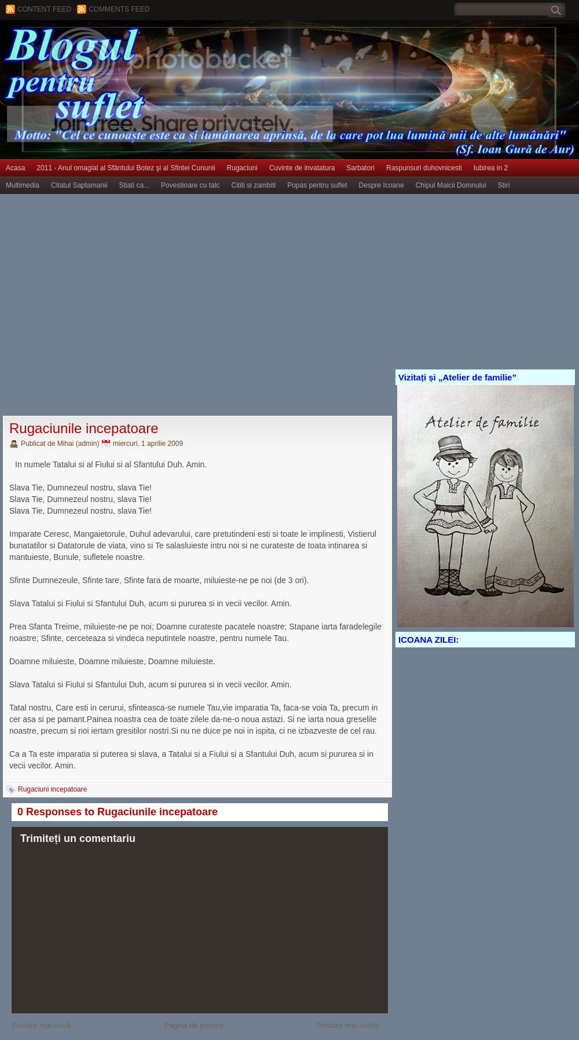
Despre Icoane (381, 185)
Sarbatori (360, 168)
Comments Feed (119, 9)
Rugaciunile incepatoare (84, 428)
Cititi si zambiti (254, 185)
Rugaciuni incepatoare (52, 789)
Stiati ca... (134, 185)
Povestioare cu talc (190, 185)
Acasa (15, 168)
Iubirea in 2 (491, 168)
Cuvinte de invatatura (302, 168)
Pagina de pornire (193, 1025)
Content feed (44, 9)
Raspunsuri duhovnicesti (424, 168)
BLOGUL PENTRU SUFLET (130, 43)
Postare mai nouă (41, 1025)
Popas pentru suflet (317, 185)
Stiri (504, 185)
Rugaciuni (242, 168)
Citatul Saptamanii (79, 185)
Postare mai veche (348, 1025)
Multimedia (22, 185)
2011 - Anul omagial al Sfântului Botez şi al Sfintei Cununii (125, 168)
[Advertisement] (108, 305)
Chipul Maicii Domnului (451, 185)
